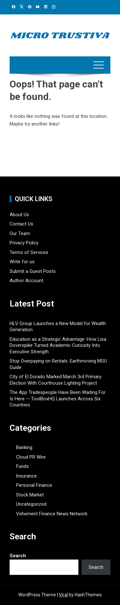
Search (18, 556)
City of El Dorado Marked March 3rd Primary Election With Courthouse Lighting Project (55, 380)
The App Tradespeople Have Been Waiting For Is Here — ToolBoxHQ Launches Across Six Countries (58, 398)
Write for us (22, 262)
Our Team (20, 233)
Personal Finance (34, 485)
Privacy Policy (24, 243)
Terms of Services (29, 252)
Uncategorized (31, 504)
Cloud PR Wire (31, 457)
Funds (22, 466)
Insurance (26, 476)
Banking (24, 447)
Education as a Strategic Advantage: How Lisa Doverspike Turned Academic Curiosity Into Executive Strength (58, 345)
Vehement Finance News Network (51, 514)
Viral (63, 594)
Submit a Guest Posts (33, 271)
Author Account (26, 280)
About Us (19, 214)
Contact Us (21, 224)
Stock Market (30, 495)
